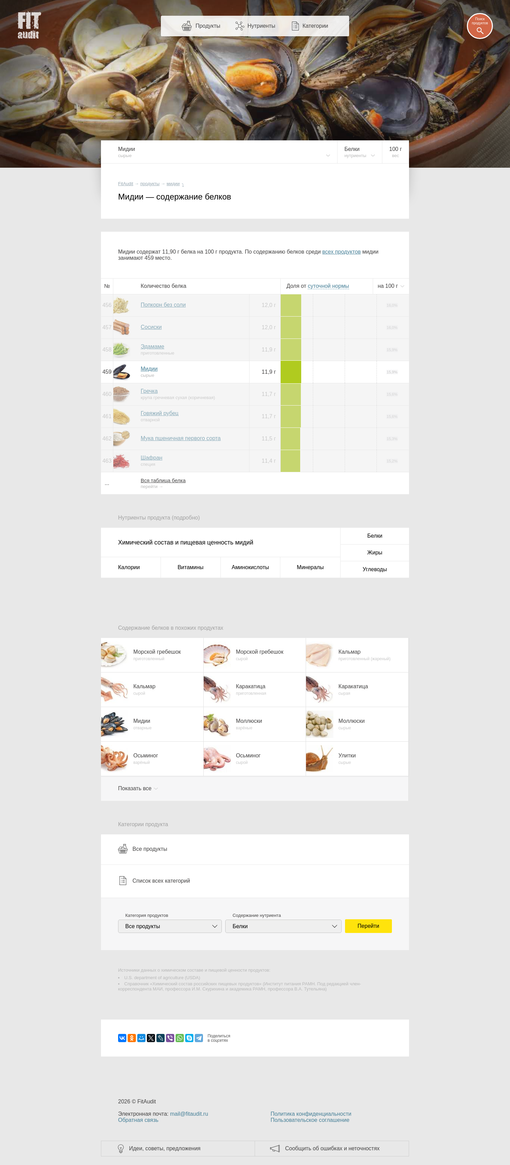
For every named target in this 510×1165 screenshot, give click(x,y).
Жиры (374, 552)
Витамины (191, 567)
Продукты (207, 26)
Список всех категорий (154, 880)
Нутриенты (261, 26)
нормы (328, 286)
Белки (374, 536)
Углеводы (375, 569)
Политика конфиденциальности (310, 1114)
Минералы (310, 567)
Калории (129, 567)
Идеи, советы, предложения (165, 1148)
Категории (315, 26)
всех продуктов (341, 252)
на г (388, 286)
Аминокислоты (250, 567)
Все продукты (142, 849)
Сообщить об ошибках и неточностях (332, 1148)
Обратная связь (138, 1120)
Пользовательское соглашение (309, 1120)
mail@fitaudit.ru (189, 1114)
